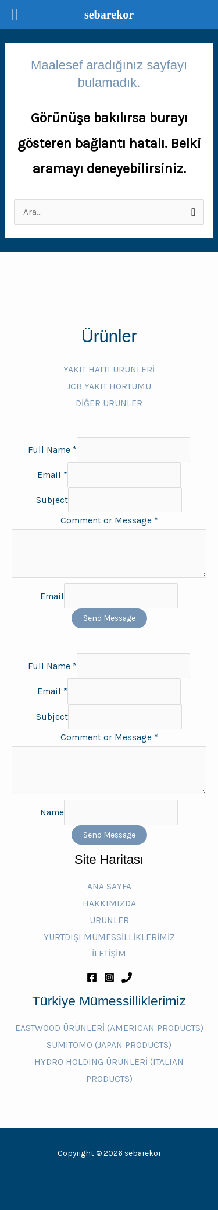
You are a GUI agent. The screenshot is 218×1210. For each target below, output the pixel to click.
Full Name (52, 449)
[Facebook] (92, 977)
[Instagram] (109, 977)
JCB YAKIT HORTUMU (109, 386)
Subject (52, 500)
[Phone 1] (126, 977)
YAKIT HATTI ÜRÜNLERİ (109, 369)
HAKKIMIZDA (109, 903)
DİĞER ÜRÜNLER (109, 403)
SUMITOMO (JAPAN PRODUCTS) (109, 1045)
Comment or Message (109, 520)
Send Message (109, 617)
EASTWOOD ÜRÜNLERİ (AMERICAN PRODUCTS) (109, 1028)
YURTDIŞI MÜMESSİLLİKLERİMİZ (109, 937)
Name (52, 812)
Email (52, 475)
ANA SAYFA (109, 886)
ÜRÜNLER (109, 920)
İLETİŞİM (109, 953)
